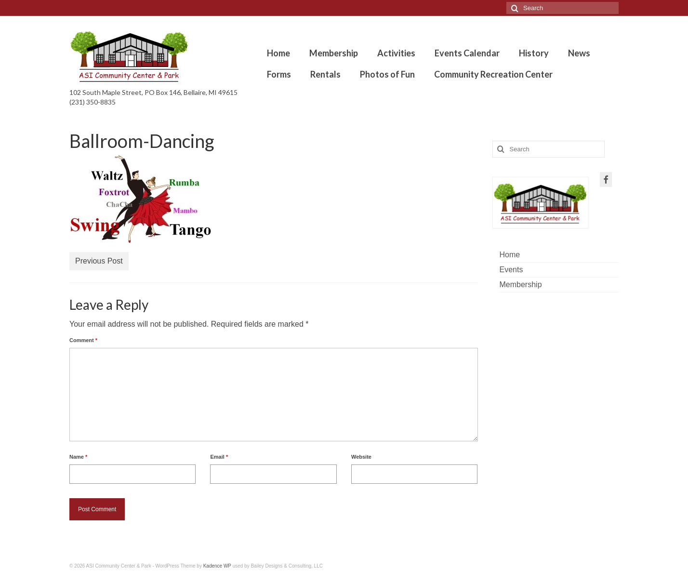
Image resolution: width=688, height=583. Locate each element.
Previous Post (99, 261)
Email (219, 457)
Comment (83, 340)
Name (78, 457)
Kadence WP (217, 566)
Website (361, 457)
